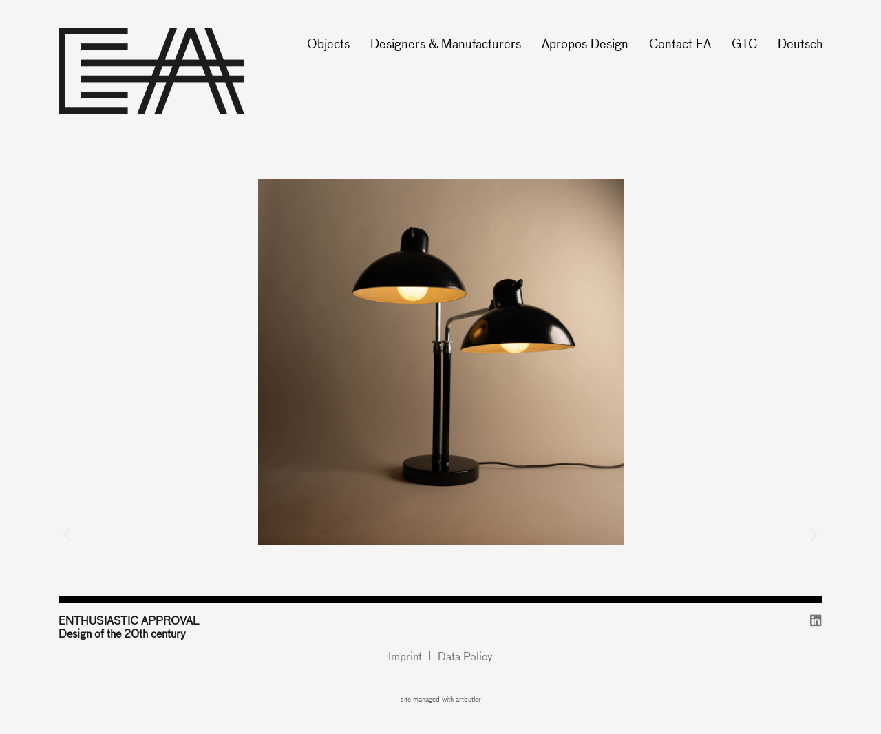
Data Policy (465, 655)
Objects (328, 43)
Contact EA (680, 43)
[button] (67, 534)
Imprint (405, 655)
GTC (744, 43)
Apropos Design (585, 43)
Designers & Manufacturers (445, 43)
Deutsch (800, 43)
